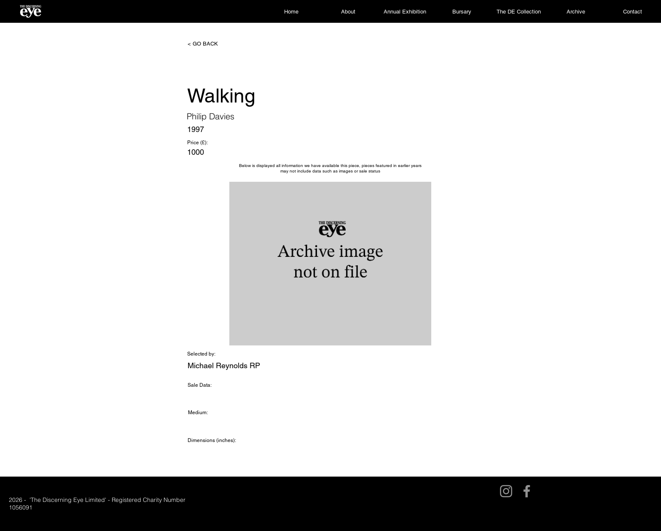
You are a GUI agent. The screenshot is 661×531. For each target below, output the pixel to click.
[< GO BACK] (215, 43)
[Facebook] (527, 491)
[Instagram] (506, 491)
